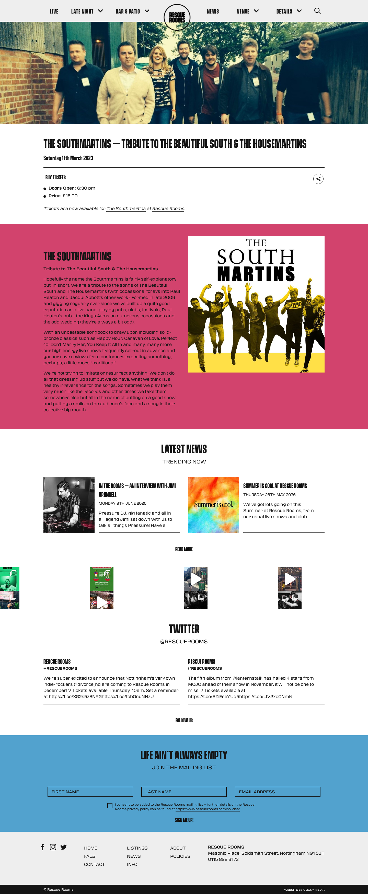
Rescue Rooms (168, 208)
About (178, 848)
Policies (180, 856)
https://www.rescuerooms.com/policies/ (208, 809)
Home (90, 848)
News (134, 856)
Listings (137, 848)
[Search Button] (317, 11)
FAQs (90, 856)
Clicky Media (314, 889)
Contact (94, 864)
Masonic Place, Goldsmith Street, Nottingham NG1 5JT (266, 853)
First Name (65, 792)
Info (132, 864)
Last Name (158, 792)
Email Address (257, 792)
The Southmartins (126, 208)
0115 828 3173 (223, 859)
